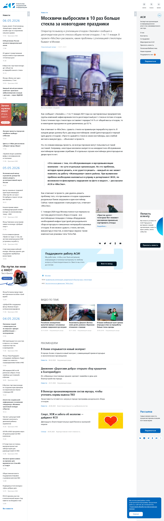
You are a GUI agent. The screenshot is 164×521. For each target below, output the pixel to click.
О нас (142, 33)
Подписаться (150, 61)
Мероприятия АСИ (147, 42)
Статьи (43, 432)
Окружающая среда (48, 47)
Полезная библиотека (148, 48)
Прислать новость (147, 45)
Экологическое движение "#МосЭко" (59, 283)
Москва (48, 276)
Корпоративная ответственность (68, 432)
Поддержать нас (146, 54)
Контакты (144, 36)
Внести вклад (106, 264)
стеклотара (87, 280)
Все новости (8, 509)
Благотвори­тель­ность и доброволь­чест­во (72, 406)
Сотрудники (144, 39)
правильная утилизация (54, 280)
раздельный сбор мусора (73, 280)
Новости (44, 13)
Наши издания (145, 51)
